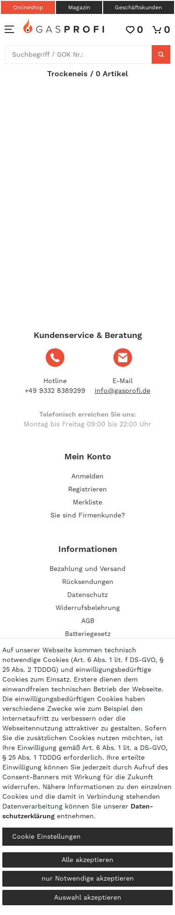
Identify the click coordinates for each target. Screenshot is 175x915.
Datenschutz (87, 594)
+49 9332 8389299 (55, 390)
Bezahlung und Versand (87, 568)
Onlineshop (28, 7)
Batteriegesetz (88, 633)
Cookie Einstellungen (46, 836)
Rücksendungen (87, 581)
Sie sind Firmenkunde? (87, 515)
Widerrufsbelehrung (88, 607)
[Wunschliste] (134, 29)
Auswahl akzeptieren (87, 897)
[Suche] (161, 54)
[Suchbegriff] (78, 54)
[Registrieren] (87, 489)
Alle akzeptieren (87, 859)
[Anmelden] (87, 476)
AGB (87, 620)
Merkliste (87, 502)
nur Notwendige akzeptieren (88, 878)
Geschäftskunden (138, 7)
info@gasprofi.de (122, 390)
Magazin (79, 7)
